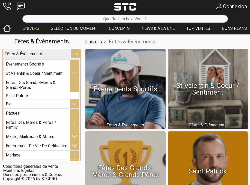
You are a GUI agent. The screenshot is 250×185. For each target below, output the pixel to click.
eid (9, 103)
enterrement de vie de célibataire (36, 145)
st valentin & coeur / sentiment (34, 73)
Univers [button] (93, 42)
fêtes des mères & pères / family (31, 125)
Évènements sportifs (25, 63)
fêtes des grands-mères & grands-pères (30, 85)
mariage (13, 154)
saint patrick (17, 95)
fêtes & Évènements (23, 53)
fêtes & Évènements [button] (132, 42)
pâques (13, 112)
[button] (7, 6)
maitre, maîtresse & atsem (30, 136)
